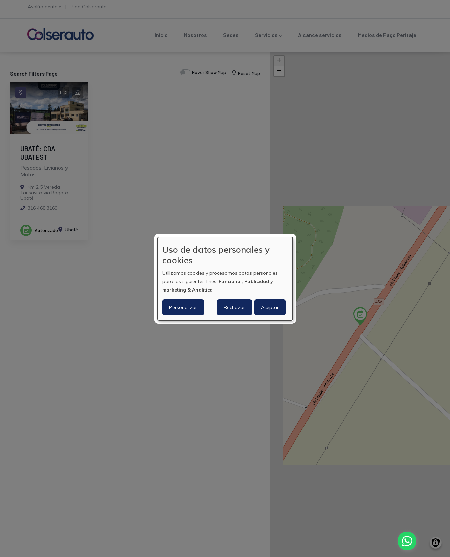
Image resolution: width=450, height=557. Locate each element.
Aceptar (270, 307)
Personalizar (183, 307)
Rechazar (234, 307)
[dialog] (225, 278)
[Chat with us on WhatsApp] (407, 541)
